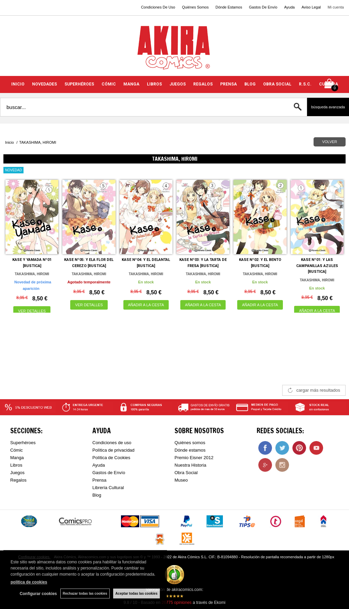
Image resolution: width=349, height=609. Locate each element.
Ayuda (289, 7)
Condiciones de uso (111, 442)
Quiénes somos (189, 442)
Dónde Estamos (228, 7)
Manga (17, 457)
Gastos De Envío (263, 7)
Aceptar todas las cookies (136, 593)
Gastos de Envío (108, 472)
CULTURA (328, 84)
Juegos (17, 472)
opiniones (177, 602)
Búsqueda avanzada (328, 107)
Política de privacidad (113, 450)
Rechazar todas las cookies (85, 593)
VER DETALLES (32, 311)
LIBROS (154, 84)
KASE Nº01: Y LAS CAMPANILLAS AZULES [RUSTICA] (317, 265)
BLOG (250, 84)
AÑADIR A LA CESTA (146, 305)
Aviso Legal (311, 7)
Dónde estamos (190, 450)
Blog (96, 495)
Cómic (16, 450)
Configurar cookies (38, 593)
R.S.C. (305, 84)
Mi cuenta (336, 7)
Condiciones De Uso (158, 7)
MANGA (131, 84)
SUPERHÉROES (79, 84)
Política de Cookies (111, 457)
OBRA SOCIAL (277, 84)
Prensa (99, 480)
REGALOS (203, 84)
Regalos (18, 480)
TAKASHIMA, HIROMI (32, 274)
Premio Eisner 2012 (193, 457)
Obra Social (186, 472)
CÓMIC (109, 84)
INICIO (18, 84)
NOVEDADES (44, 84)
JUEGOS (177, 84)
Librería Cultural (108, 487)
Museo (181, 480)
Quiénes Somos (195, 7)
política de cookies (29, 582)
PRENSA (228, 84)
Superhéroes (22, 442)
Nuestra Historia (190, 465)
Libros (16, 465)
